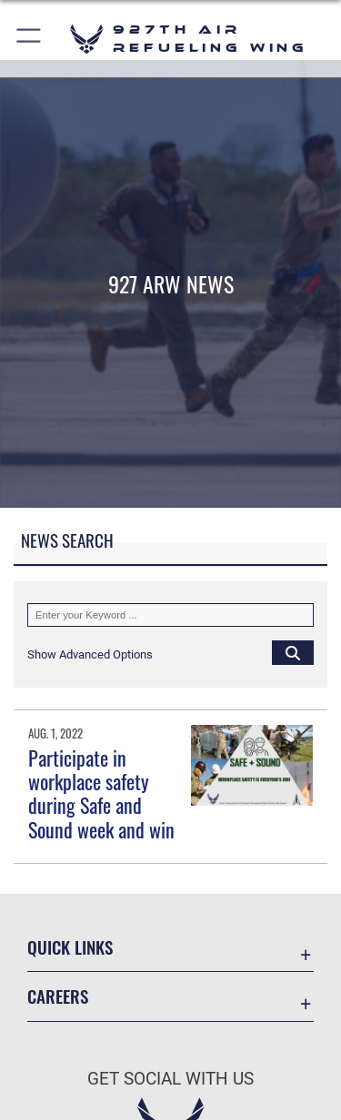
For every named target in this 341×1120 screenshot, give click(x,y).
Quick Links (70, 947)
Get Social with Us (170, 1078)
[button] (29, 38)
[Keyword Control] (170, 615)
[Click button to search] (293, 652)
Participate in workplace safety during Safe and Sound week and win (101, 793)
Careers (57, 996)
